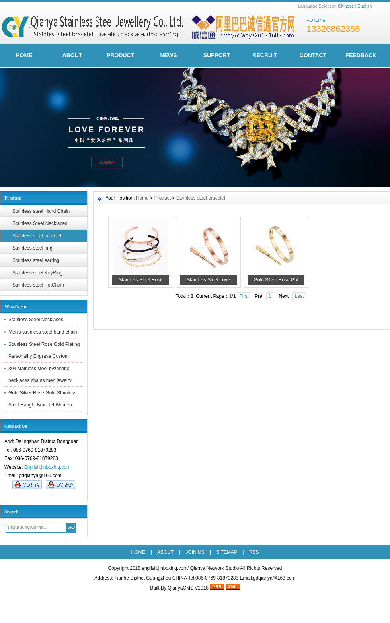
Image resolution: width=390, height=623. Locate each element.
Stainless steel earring (35, 260)
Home (142, 198)
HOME (24, 55)
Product (120, 55)
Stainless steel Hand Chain (41, 211)
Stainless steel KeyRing (37, 273)
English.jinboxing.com (47, 467)
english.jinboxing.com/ (165, 568)
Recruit (264, 55)
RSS (254, 552)
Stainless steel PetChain (38, 285)
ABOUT (72, 55)
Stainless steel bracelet (36, 236)
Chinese (346, 6)
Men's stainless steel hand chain (42, 332)
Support (216, 55)
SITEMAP (226, 552)
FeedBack (361, 55)
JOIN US (194, 552)
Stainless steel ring (32, 248)
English (364, 6)
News (168, 55)
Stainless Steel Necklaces (39, 223)
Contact (313, 55)
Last (299, 296)
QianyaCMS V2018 (188, 588)
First (243, 296)
